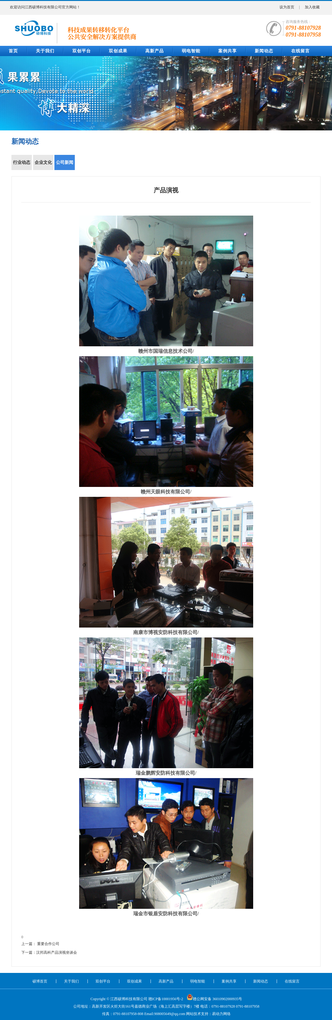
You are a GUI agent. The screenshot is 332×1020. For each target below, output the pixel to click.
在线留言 (300, 51)
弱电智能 (191, 51)
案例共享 (227, 51)
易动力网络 (221, 1014)
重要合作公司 (48, 944)
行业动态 (22, 165)
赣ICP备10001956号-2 (165, 999)
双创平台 (81, 51)
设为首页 (286, 7)
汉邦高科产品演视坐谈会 (56, 952)
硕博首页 (39, 981)
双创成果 (118, 51)
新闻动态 (264, 51)
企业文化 (44, 165)
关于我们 (45, 51)
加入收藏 (312, 7)
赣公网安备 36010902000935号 (214, 997)
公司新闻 (65, 165)
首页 (13, 51)
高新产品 (154, 51)
